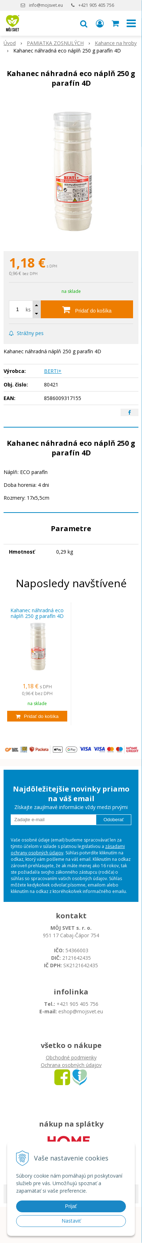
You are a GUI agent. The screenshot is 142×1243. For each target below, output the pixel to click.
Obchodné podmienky (71, 1057)
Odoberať (113, 819)
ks (28, 309)
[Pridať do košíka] (87, 309)
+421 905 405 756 (96, 5)
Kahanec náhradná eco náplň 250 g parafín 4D (37, 613)
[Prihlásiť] (100, 23)
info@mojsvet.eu (46, 5)
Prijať (71, 1206)
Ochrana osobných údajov (71, 1065)
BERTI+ (53, 371)
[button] (83, 23)
